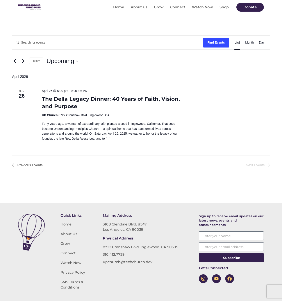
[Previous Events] (14, 61)
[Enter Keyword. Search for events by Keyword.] (107, 42)
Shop (224, 7)
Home (118, 7)
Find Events (216, 42)
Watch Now (202, 7)
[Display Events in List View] (237, 42)
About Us (139, 7)
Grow (159, 7)
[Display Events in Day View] (261, 42)
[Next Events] (23, 61)
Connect (177, 7)
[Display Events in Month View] (249, 42)
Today (36, 60)
